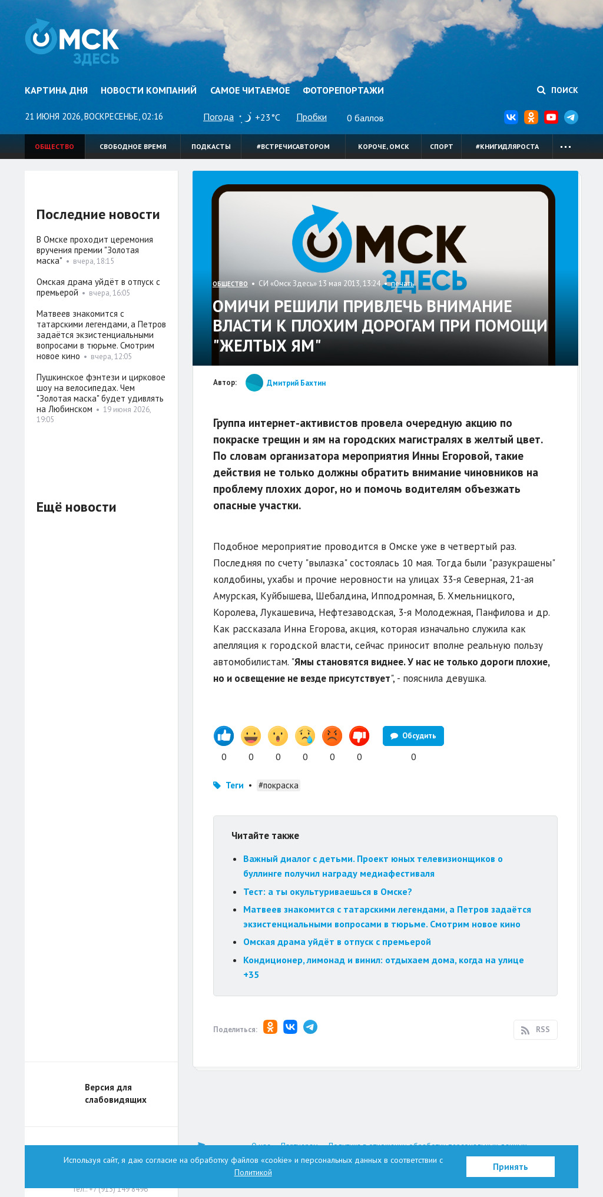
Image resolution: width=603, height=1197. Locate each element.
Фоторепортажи (343, 90)
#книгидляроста (507, 146)
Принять (510, 1166)
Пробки (311, 116)
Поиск (557, 90)
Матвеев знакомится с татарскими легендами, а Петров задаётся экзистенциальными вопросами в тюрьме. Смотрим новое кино (101, 335)
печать (402, 283)
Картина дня (56, 90)
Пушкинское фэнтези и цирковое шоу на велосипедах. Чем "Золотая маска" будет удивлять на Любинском (101, 393)
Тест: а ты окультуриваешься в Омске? (327, 891)
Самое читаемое (250, 90)
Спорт (441, 146)
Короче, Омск (383, 146)
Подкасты (211, 146)
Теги (235, 785)
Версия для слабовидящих (116, 1093)
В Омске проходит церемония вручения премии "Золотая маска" (95, 250)
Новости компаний (149, 90)
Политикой (253, 1172)
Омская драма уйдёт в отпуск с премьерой (337, 941)
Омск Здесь (73, 42)
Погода (218, 116)
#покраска (279, 785)
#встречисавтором (293, 146)
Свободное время (133, 146)
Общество (54, 146)
